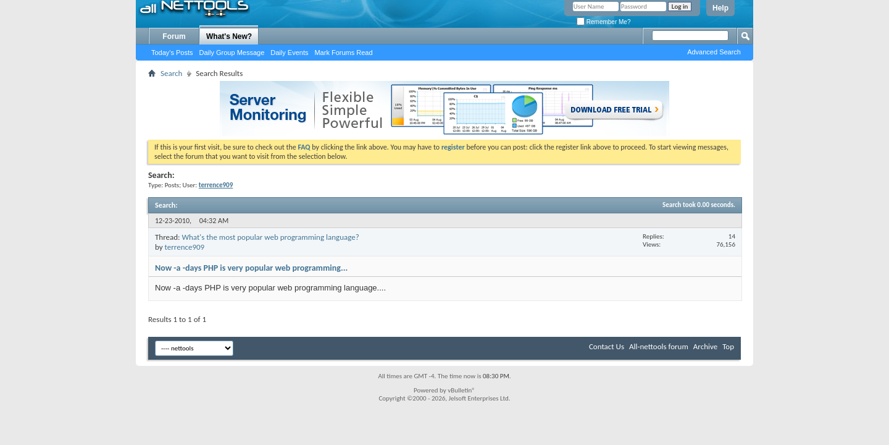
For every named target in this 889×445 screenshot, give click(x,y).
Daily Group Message (232, 52)
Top (728, 346)
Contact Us (606, 346)
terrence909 (185, 247)
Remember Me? (603, 22)
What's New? (229, 36)
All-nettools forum (658, 346)
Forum (173, 36)
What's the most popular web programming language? (270, 237)
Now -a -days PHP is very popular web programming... (251, 268)
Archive (705, 346)
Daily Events (289, 52)
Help (720, 8)
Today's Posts (172, 52)
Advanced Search (714, 52)
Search (171, 73)
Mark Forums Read (343, 52)
